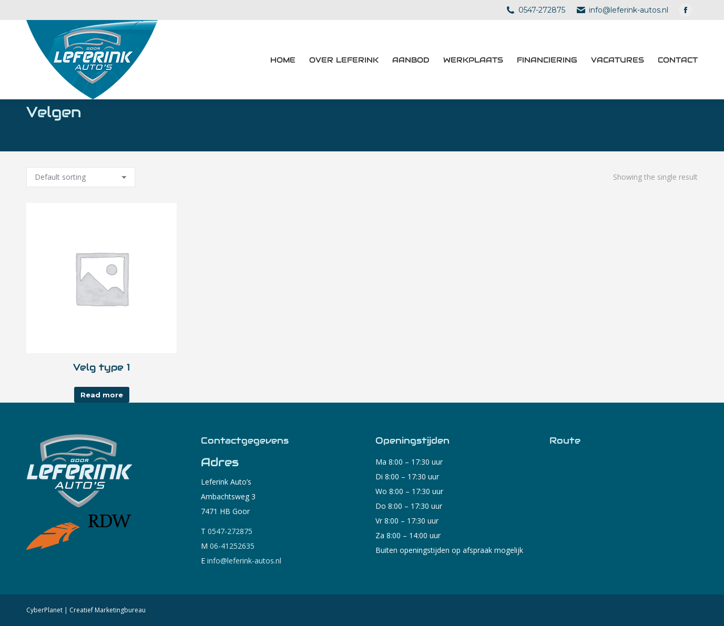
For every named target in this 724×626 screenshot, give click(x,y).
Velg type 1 (101, 367)
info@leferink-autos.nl (627, 10)
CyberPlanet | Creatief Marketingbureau (86, 610)
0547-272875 (540, 10)
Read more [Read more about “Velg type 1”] (101, 395)
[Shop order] (80, 177)
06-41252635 (232, 546)
